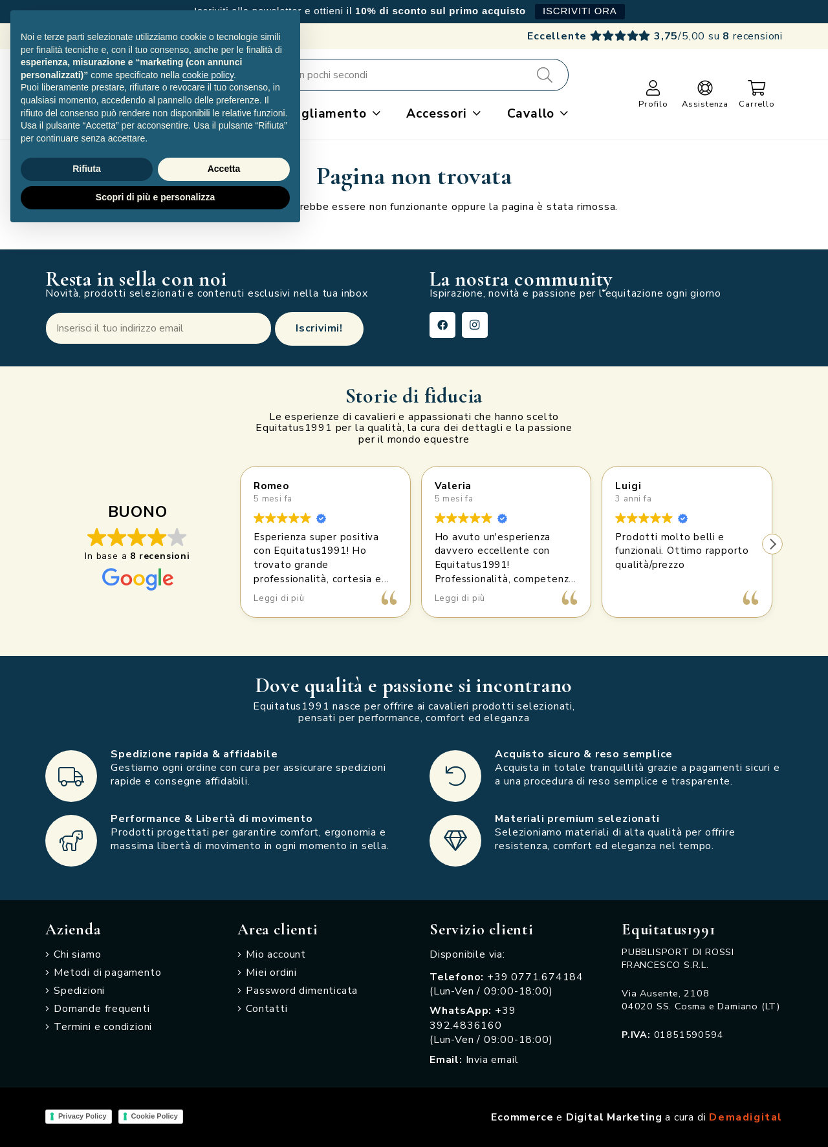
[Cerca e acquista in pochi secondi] (390, 75)
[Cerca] (544, 75)
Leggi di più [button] (279, 598)
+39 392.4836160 (473, 1018)
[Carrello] (757, 87)
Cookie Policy (154, 1116)
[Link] (653, 88)
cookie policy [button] (208, 75)
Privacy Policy (82, 1116)
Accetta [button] (224, 168)
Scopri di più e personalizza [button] (155, 197)
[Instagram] (475, 325)
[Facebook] (442, 325)
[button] (373, 114)
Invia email (492, 1060)
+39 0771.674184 (535, 977)
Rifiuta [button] (86, 168)
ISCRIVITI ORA (580, 10)
